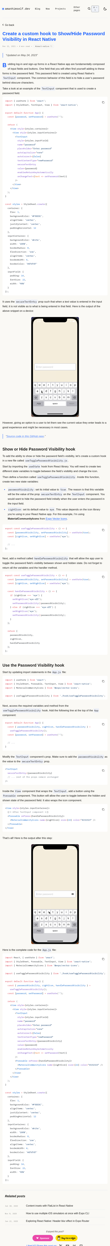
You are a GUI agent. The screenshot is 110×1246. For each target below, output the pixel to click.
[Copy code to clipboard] (103, 102)
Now (48, 9)
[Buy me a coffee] (67, 1238)
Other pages (77, 9)
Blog (37, 9)
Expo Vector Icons (56, 518)
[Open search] (93, 9)
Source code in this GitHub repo (25, 436)
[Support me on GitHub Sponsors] (42, 1238)
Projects (60, 9)
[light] (105, 8)
